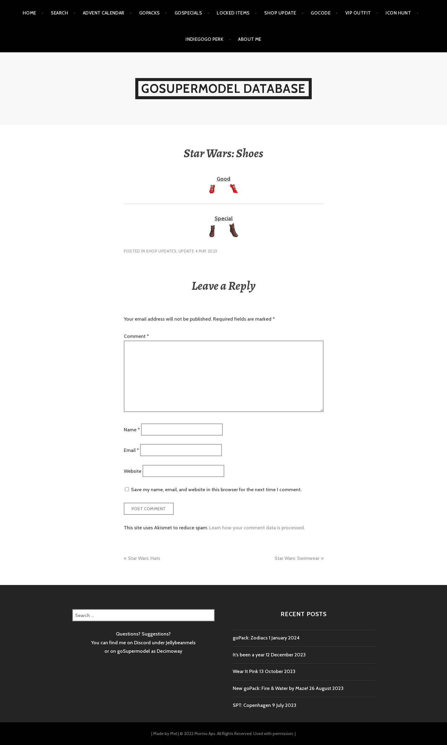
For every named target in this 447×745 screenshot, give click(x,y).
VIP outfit (358, 13)
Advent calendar (103, 13)
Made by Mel (165, 733)
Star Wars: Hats (144, 558)
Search (59, 13)
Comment (136, 336)
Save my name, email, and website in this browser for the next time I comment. (216, 489)
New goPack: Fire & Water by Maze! (270, 688)
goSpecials (188, 13)
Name (132, 429)
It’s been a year (249, 655)
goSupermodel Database (223, 88)
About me (249, 39)
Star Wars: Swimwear (296, 558)
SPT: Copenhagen (252, 705)
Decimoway (169, 651)
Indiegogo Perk (204, 39)
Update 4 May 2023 (198, 251)
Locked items (233, 13)
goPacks (149, 13)
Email (131, 450)
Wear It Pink (245, 671)
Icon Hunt (398, 13)
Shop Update (280, 13)
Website (132, 471)
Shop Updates (161, 251)
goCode (320, 13)
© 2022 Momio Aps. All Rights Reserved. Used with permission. (237, 733)
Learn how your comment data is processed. (257, 528)
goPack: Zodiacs (250, 638)
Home (29, 13)
